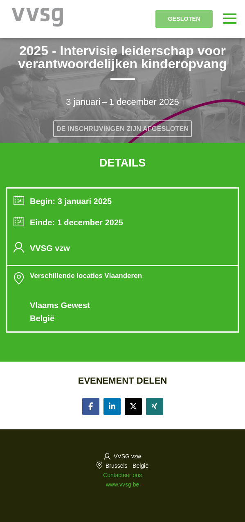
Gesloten (184, 19)
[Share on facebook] (90, 406)
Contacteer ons (122, 475)
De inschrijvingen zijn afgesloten (122, 128)
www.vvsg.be (122, 484)
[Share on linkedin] (112, 406)
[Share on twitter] (133, 406)
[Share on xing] (154, 406)
